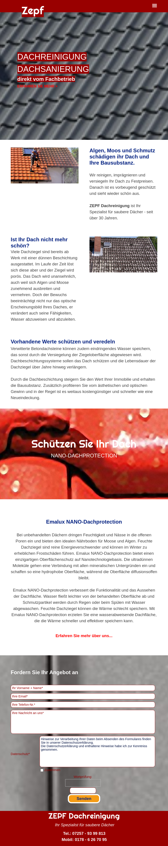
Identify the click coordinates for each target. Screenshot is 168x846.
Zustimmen (52, 770)
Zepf (33, 10)
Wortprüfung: (83, 776)
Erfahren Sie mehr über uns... (84, 635)
